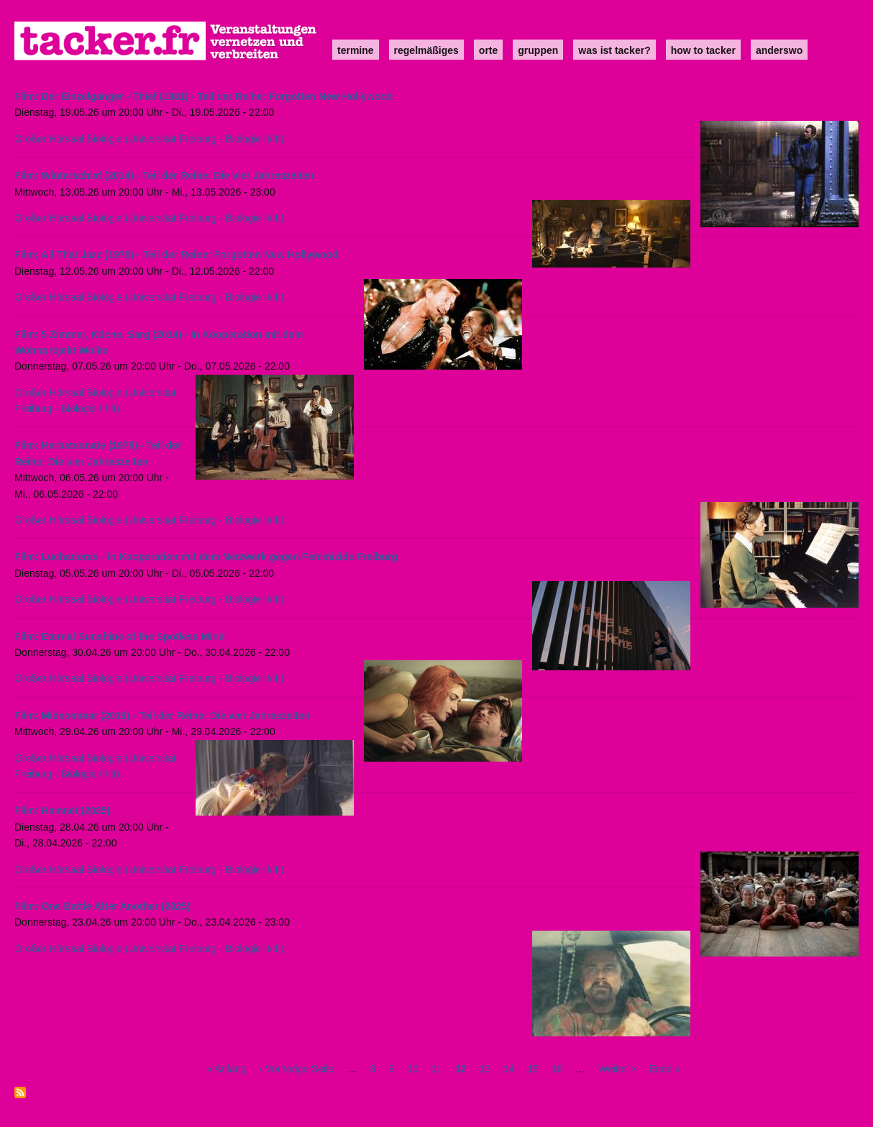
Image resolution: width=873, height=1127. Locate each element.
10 (413, 1068)
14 (509, 1068)
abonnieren (20, 1092)
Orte (488, 50)
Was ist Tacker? (614, 50)
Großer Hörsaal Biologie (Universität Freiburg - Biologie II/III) (149, 139)
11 (436, 1068)
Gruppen (538, 50)
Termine (355, 50)
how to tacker (703, 50)
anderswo (779, 50)
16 (557, 1068)
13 (484, 1068)
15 (533, 1068)
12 (461, 1068)
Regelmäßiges (426, 50)
